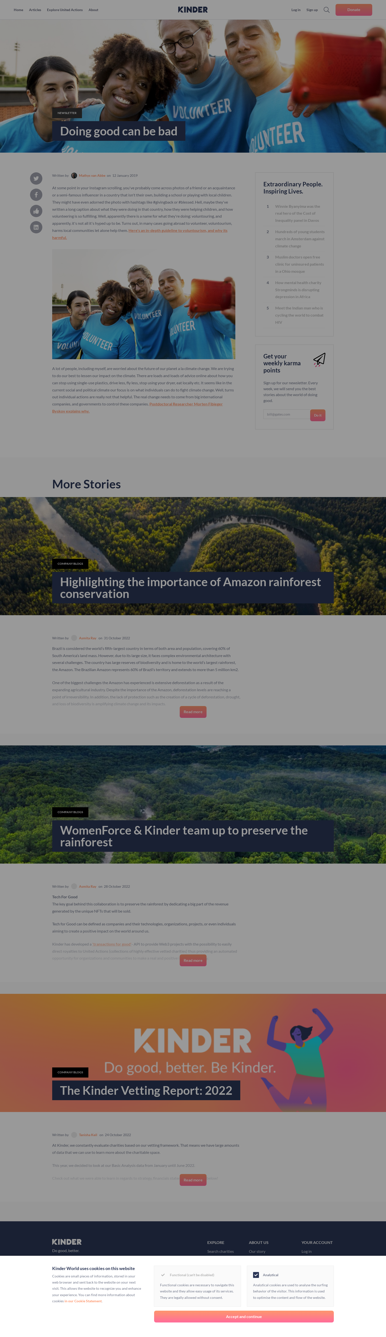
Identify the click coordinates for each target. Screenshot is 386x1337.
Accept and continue (244, 1316)
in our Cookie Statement (83, 1301)
